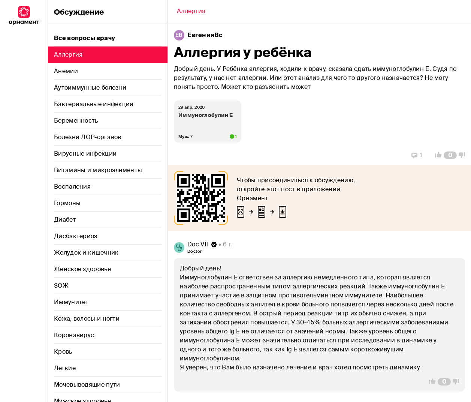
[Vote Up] (436, 155)
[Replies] (416, 155)
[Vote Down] (464, 155)
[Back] (191, 12)
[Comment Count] (450, 155)
